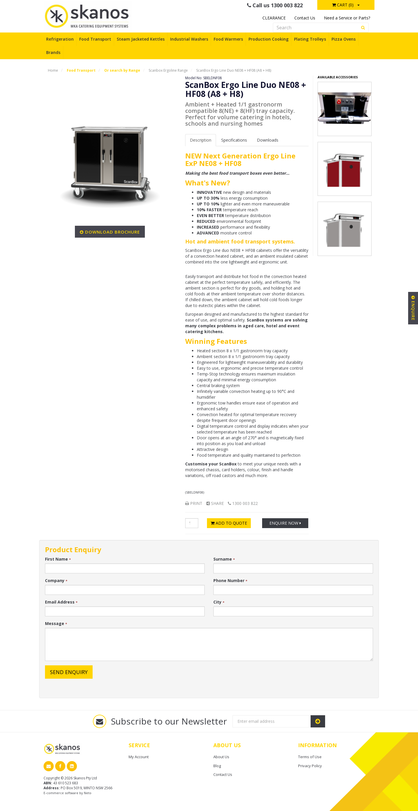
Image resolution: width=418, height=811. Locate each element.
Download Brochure (112, 232)
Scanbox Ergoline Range (168, 70)
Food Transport (95, 39)
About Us (221, 756)
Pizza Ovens (343, 39)
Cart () (343, 5)
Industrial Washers (189, 39)
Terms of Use (310, 756)
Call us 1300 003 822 (275, 5)
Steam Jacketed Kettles (141, 39)
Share (215, 503)
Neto (87, 793)
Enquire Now (285, 523)
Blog (217, 765)
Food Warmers (228, 39)
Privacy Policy (310, 765)
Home (53, 70)
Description (200, 140)
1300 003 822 (243, 503)
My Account (139, 756)
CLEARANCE (274, 18)
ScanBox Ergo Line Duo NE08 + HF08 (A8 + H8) (233, 70)
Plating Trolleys (310, 39)
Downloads (267, 140)
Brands (53, 52)
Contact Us (304, 18)
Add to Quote (229, 523)
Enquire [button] (413, 308)
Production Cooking (268, 39)
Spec (234, 140)
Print (193, 503)
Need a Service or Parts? (347, 18)
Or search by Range (122, 70)
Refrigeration (60, 39)
